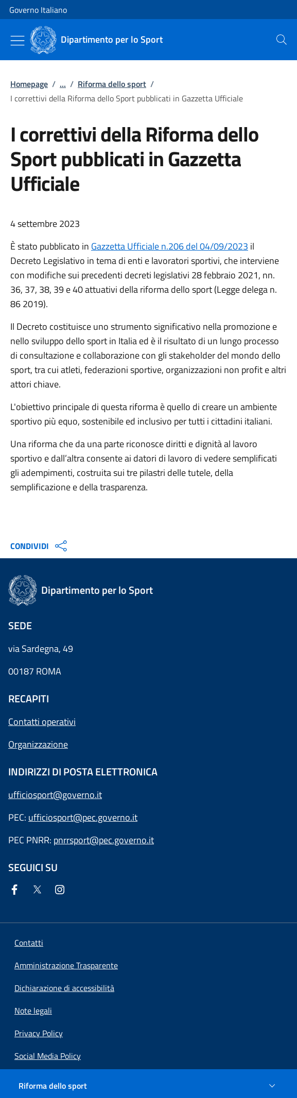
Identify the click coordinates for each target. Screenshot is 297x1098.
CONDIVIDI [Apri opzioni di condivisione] (39, 546)
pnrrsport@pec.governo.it (104, 840)
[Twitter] (39, 890)
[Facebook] (16, 890)
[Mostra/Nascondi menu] (17, 40)
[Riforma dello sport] (148, 1085)
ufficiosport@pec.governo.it (82, 817)
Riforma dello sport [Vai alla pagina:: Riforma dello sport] (112, 84)
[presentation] (281, 39)
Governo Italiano (38, 10)
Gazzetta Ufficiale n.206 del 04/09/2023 (169, 246)
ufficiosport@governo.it (55, 795)
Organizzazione (38, 744)
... (63, 84)
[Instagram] (62, 890)
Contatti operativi (42, 722)
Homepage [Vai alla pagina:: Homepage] (29, 84)
